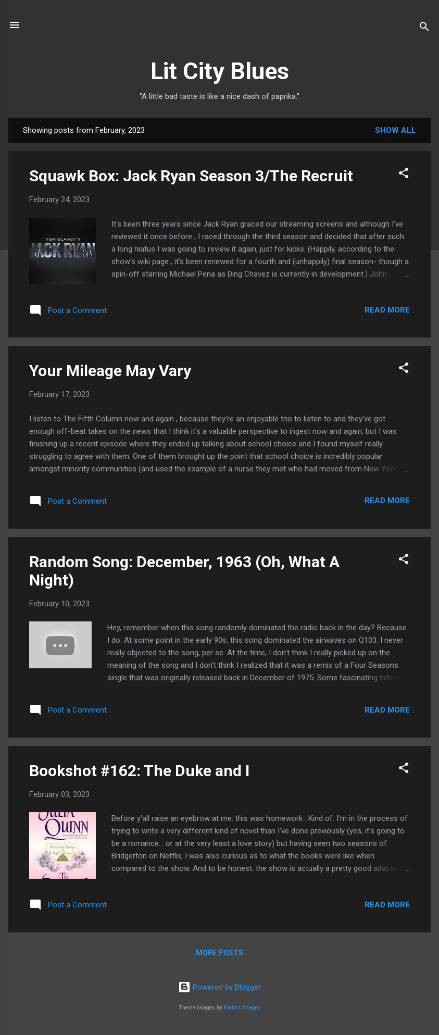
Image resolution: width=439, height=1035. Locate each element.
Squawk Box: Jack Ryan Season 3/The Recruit (191, 176)
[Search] (424, 28)
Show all (395, 130)
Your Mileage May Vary (110, 370)
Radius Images (242, 1007)
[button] (403, 175)
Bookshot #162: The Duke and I (139, 771)
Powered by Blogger (219, 987)
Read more (387, 310)
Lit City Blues (219, 71)
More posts (219, 953)
